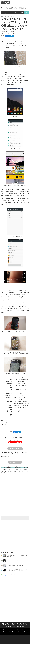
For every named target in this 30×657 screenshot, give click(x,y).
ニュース (13, 625)
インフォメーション (23, 626)
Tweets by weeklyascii (4, 529)
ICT (16, 626)
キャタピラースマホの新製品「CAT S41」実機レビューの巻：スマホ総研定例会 (14, 474)
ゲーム (24, 625)
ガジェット (9, 7)
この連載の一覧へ (15, 464)
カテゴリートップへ (15, 451)
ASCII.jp (9, 628)
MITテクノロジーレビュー (18, 628)
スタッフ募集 (17, 633)
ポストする (3, 35)
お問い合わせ (4, 633)
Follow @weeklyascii (14, 442)
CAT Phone (5, 426)
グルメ (4, 626)
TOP (3, 625)
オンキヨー (5, 424)
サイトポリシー (6, 632)
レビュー (7, 625)
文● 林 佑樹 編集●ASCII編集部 (8, 33)
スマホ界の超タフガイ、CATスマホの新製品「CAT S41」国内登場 (14, 471)
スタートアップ (11, 626)
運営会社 (23, 632)
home (2, 7)
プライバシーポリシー (15, 632)
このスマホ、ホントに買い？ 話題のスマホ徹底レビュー (12, 13)
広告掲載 (11, 633)
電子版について (25, 633)
